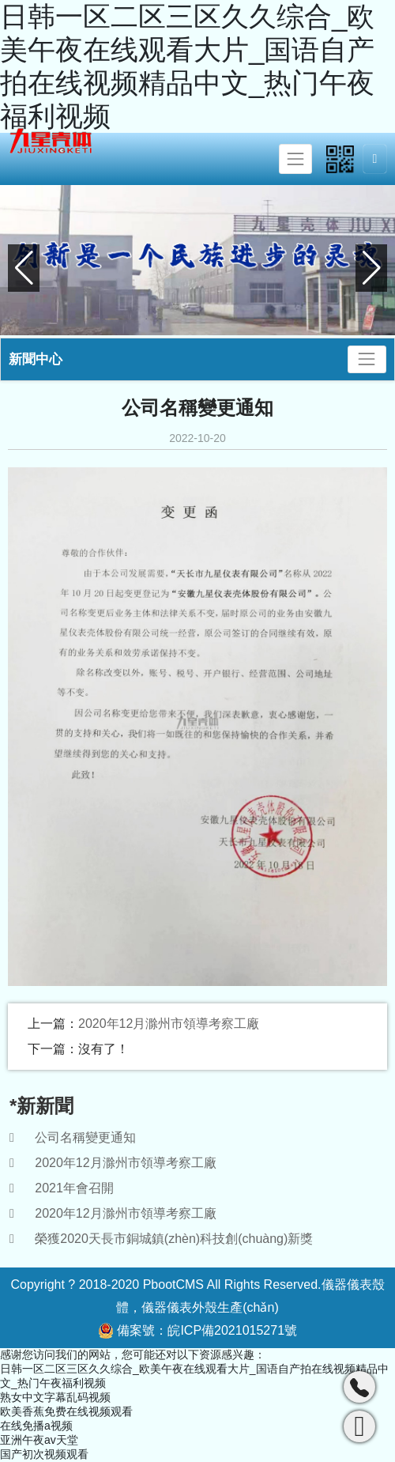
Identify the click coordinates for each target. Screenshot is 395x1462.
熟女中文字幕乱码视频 (55, 1397)
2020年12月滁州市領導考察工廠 (168, 1023)
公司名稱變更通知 (85, 1137)
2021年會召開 (74, 1188)
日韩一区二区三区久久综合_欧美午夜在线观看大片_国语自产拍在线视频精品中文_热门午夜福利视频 (187, 66)
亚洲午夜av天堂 (39, 1440)
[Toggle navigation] (295, 159)
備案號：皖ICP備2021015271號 (197, 1331)
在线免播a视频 (36, 1425)
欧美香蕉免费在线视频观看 (66, 1411)
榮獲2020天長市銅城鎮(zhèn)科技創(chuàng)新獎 (174, 1238)
